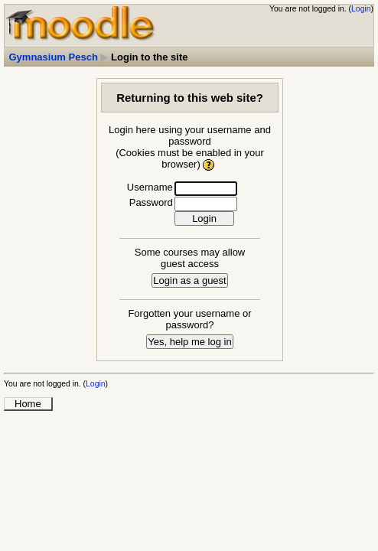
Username (150, 187)
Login (360, 9)
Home (28, 403)
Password (151, 202)
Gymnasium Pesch (53, 57)
